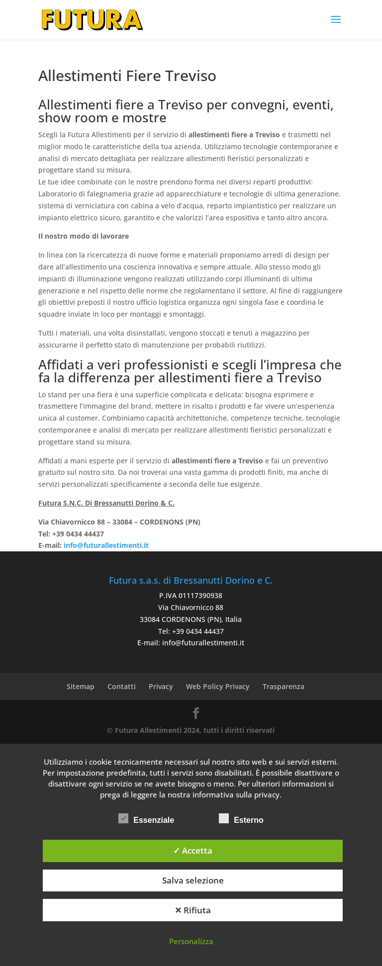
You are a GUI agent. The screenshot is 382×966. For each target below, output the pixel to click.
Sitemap (81, 686)
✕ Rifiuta (193, 910)
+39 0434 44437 (198, 631)
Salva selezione (193, 880)
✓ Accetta (192, 850)
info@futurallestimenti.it (203, 642)
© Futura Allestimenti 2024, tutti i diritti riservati (191, 730)
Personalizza (191, 941)
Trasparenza (283, 686)
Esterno (241, 818)
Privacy (161, 686)
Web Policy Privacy (218, 686)
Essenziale (146, 818)
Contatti (121, 686)
